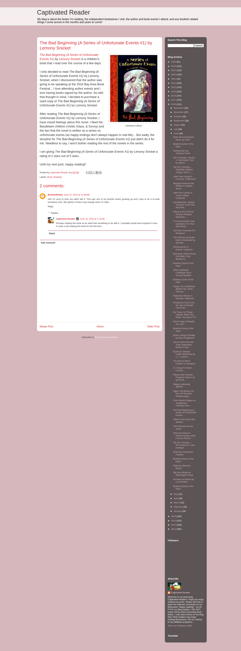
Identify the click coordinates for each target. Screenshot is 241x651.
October (178, 116)
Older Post (153, 326)
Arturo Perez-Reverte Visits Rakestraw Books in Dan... (183, 344)
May (176, 494)
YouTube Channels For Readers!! (184, 231)
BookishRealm (55, 194)
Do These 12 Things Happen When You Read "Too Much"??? (184, 315)
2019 (174, 91)
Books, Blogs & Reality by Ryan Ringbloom (184, 336)
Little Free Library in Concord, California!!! (184, 177)
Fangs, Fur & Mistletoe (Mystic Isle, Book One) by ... (184, 289)
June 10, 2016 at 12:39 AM (77, 194)
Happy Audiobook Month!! (181, 385)
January (178, 511)
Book (49, 177)
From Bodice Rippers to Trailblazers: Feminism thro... (184, 403)
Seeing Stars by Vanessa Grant (181, 152)
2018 (174, 95)
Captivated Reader (63, 12)
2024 (174, 70)
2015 (174, 516)
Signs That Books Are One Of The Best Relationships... (183, 393)
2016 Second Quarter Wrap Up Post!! (183, 138)
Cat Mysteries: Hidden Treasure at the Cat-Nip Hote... (184, 205)
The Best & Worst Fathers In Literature (184, 362)
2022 (174, 79)
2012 (174, 529)
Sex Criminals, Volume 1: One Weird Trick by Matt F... (184, 160)
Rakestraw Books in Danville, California (183, 297)
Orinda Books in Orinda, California (182, 248)
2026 (174, 62)
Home (100, 326)
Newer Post (46, 326)
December (179, 108)
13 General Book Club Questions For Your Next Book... (183, 224)
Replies (54, 213)
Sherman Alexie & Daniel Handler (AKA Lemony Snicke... (184, 435)
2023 (174, 74)
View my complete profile (180, 625)
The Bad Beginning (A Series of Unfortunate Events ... (184, 412)
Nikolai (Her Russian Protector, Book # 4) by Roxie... (184, 377)
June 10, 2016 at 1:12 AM (92, 219)
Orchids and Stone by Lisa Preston (183, 480)
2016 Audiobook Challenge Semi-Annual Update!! (182, 272)
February (178, 507)
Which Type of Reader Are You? (183, 322)
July (176, 129)
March (177, 502)
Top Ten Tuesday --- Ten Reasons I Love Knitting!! (184, 445)
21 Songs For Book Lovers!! (182, 369)
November (179, 112)
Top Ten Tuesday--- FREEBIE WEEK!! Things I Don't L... (183, 169)
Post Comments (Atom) (106, 337)
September (179, 120)
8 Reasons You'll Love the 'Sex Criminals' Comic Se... (183, 305)
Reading (57, 177)
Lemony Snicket (69, 59)
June (176, 133)
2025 (174, 66)
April (176, 498)
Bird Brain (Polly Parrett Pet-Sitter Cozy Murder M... (184, 256)
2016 (174, 104)
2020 (174, 87)
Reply (50, 206)
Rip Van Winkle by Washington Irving (183, 473)
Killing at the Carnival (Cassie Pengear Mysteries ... (183, 214)
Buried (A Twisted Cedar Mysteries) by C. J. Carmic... (184, 354)
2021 (174, 83)
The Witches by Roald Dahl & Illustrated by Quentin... (184, 240)
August (177, 125)
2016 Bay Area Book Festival (183, 453)
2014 (174, 520)
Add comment (48, 242)
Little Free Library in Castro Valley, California (182, 195)
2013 (174, 525)
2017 (174, 100)
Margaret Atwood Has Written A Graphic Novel (183, 186)
